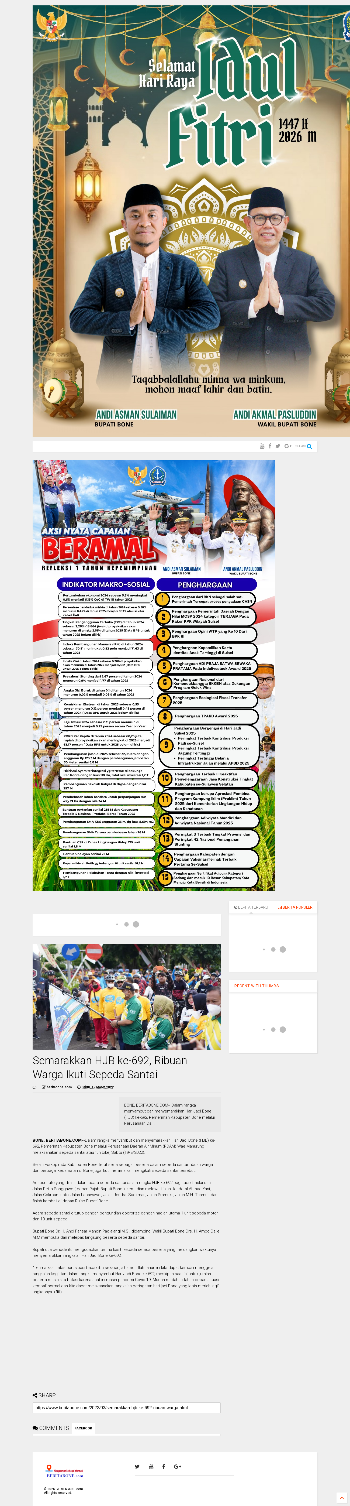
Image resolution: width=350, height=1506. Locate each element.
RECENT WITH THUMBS (256, 986)
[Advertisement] (126, 1345)
